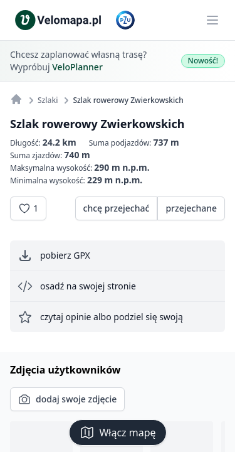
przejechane (191, 208)
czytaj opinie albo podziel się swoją (100, 317)
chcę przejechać (116, 208)
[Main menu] (212, 20)
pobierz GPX (54, 255)
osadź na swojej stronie (77, 286)
